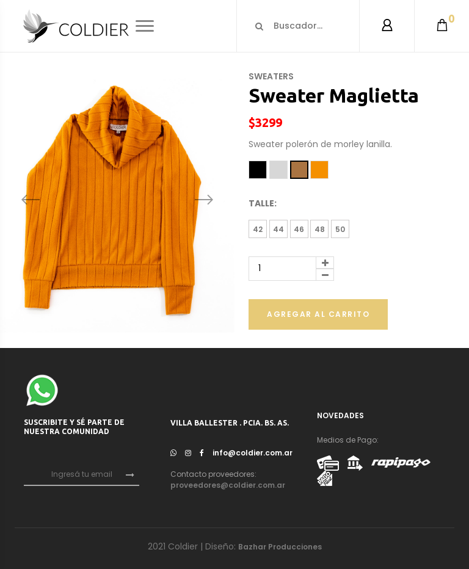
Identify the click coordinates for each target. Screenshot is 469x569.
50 (340, 229)
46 (299, 229)
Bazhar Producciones (280, 547)
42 (258, 229)
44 (278, 229)
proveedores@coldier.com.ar (227, 485)
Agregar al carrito (318, 314)
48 (319, 229)
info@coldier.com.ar (253, 453)
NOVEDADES (340, 415)
